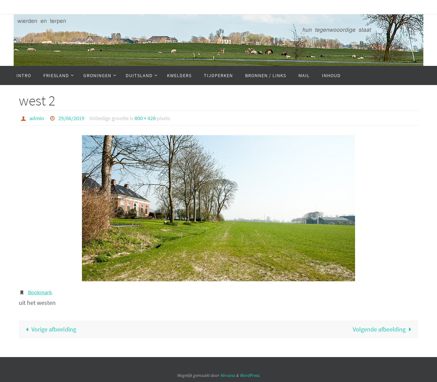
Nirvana (227, 375)
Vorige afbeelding (49, 329)
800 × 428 (145, 118)
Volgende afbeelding (383, 329)
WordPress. (250, 375)
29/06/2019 (71, 118)
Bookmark (40, 292)
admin (36, 118)
